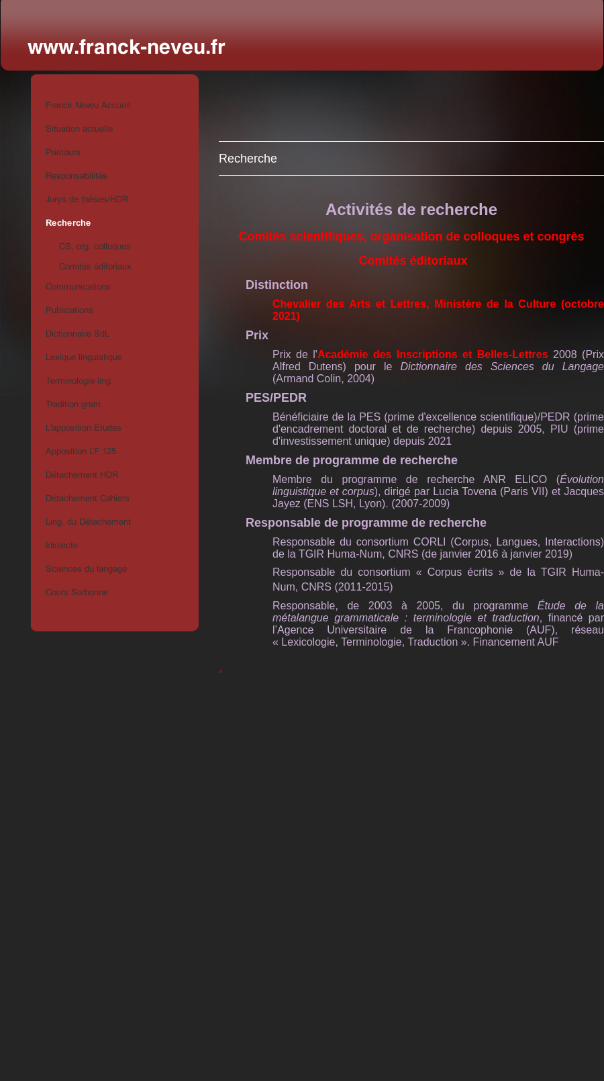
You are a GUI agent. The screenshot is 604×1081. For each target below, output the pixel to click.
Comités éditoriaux (411, 260)
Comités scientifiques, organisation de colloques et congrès (411, 236)
